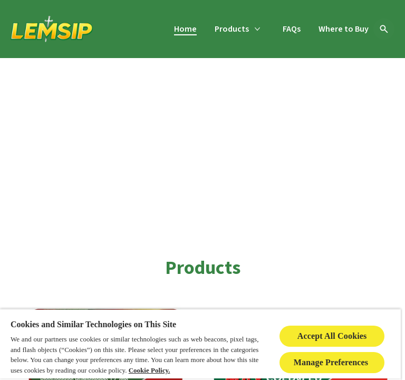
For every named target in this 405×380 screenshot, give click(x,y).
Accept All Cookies (332, 335)
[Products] (231, 29)
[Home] (185, 29)
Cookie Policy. (149, 370)
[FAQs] (291, 29)
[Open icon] (383, 29)
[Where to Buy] (343, 29)
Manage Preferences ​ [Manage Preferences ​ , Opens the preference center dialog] (332, 362)
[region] (200, 344)
